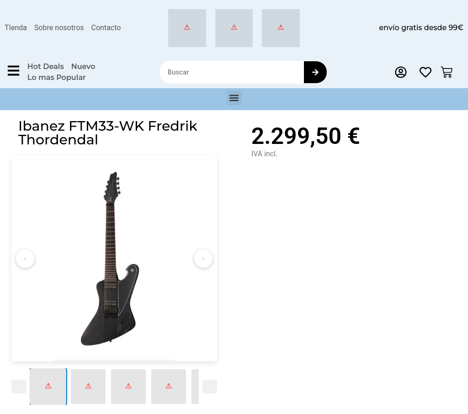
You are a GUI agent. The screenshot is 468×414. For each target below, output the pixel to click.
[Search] (315, 72)
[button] (234, 98)
